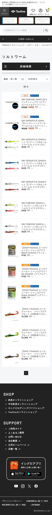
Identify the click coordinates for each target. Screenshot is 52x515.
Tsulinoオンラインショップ (13, 45)
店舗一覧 (12, 449)
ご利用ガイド (15, 428)
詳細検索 (26, 66)
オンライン (9, 20)
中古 (26, 20)
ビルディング (42, 20)
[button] (3, 39)
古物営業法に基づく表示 (37, 501)
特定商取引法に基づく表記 (14, 505)
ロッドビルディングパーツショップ (26, 408)
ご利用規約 (35, 505)
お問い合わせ (15, 437)
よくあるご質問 (16, 433)
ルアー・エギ (32, 45)
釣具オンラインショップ (20, 400)
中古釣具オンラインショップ (23, 404)
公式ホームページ (17, 445)
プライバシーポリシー (12, 501)
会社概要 (12, 441)
